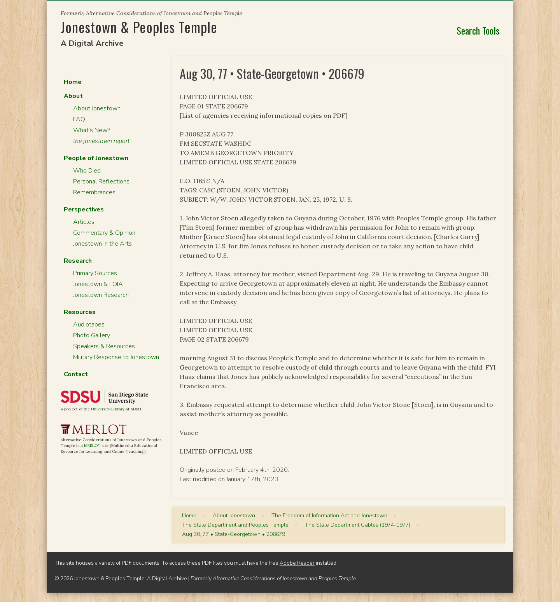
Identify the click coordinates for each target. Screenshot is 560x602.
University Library (107, 409)
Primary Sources (95, 273)
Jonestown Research (101, 295)
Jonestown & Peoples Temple (139, 26)
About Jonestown (97, 108)
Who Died (87, 170)
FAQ (79, 119)
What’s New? (91, 130)
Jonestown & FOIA (98, 284)
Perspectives (84, 209)
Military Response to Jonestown (116, 357)
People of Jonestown (96, 158)
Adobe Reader (297, 563)
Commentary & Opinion (104, 233)
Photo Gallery (91, 335)
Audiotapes (89, 324)
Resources (80, 312)
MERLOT (92, 445)
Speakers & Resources (104, 346)
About (73, 96)
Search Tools (478, 30)
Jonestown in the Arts (102, 243)
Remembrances (94, 192)
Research (78, 261)
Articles (83, 222)
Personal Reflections (101, 181)
